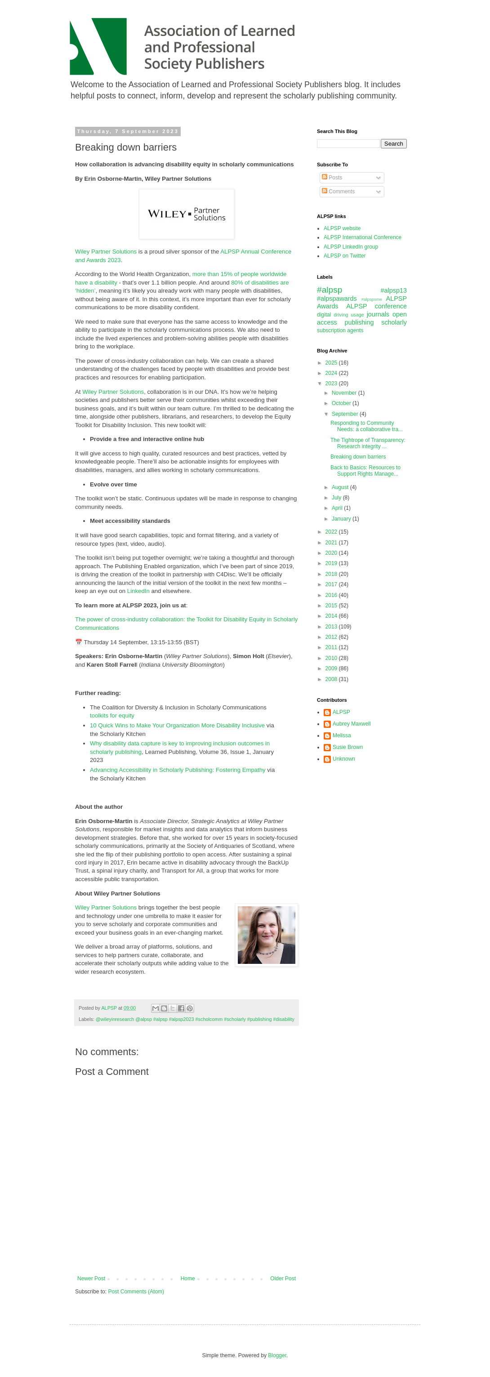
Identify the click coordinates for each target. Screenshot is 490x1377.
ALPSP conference (376, 306)
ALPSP (341, 712)
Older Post (283, 1278)
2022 (332, 532)
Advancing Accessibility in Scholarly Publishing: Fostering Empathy (178, 769)
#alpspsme (371, 299)
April (338, 508)
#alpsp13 (394, 290)
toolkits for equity (112, 715)
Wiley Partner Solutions (106, 251)
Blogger (277, 1355)
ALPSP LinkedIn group (351, 247)
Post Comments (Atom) (136, 1291)
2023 (332, 383)
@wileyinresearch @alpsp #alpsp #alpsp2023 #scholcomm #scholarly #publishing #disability (195, 1019)
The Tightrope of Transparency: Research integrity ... (367, 443)
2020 (332, 553)
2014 (332, 616)
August (341, 487)
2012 (332, 637)
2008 (332, 679)
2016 (332, 595)
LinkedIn (139, 591)
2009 (332, 668)
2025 (332, 363)
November (345, 393)
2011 (332, 647)
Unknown (344, 759)
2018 (332, 574)
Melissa (342, 735)
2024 (332, 373)
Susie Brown (348, 747)
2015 (332, 605)
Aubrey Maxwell (352, 724)
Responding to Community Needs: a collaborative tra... (366, 426)
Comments (338, 191)
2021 (332, 542)
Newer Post (91, 1278)
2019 (332, 563)
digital (324, 315)
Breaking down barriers (358, 457)
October (342, 403)
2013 (332, 627)
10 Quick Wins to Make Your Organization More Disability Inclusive (177, 725)
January (342, 519)
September (346, 414)
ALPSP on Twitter (345, 256)
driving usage (349, 314)
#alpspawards (337, 298)
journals (378, 314)
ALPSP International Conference (362, 237)
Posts (332, 177)
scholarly (394, 322)
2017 (332, 584)
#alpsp (330, 289)
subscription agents (340, 330)
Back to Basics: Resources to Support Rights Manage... (365, 470)
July (337, 498)
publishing (359, 322)
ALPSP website (342, 228)
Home (188, 1278)
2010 (332, 658)
